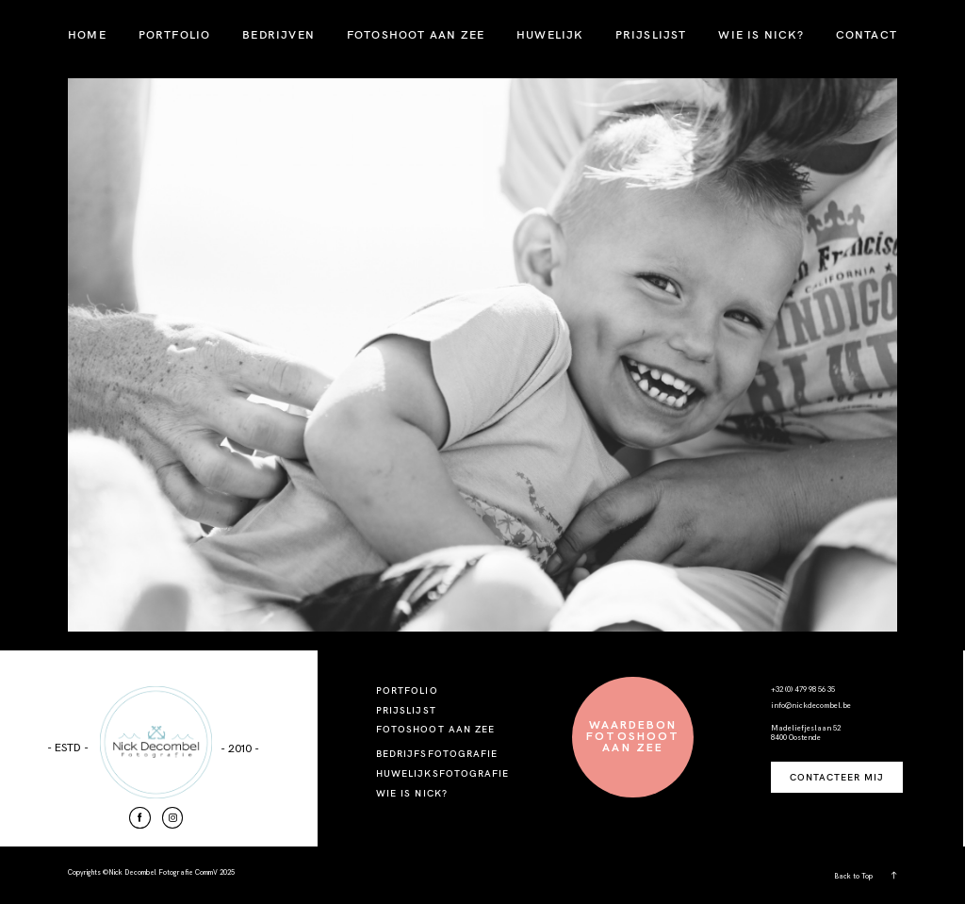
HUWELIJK (549, 34)
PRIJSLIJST (651, 34)
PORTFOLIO (175, 34)
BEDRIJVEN (278, 34)
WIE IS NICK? (760, 34)
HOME (87, 34)
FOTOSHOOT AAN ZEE (415, 34)
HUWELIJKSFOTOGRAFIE (442, 773)
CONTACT (866, 34)
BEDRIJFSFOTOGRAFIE (437, 754)
